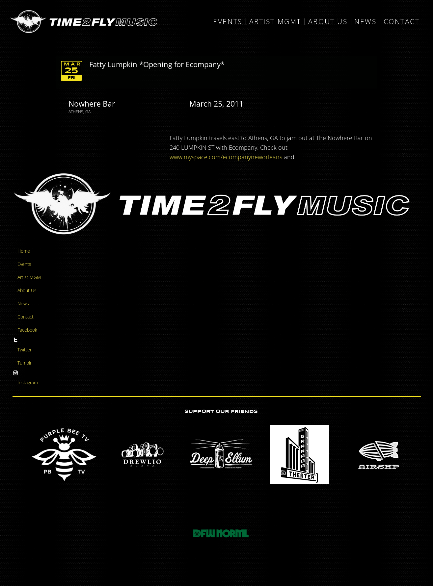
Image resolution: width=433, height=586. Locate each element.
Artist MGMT (275, 21)
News (365, 21)
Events (227, 21)
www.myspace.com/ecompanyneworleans (226, 157)
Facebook (27, 330)
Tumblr (24, 363)
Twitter (24, 349)
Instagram (27, 382)
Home (23, 251)
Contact (402, 21)
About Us (327, 21)
